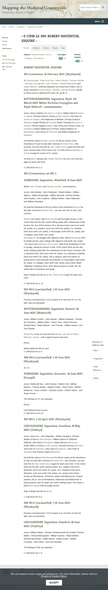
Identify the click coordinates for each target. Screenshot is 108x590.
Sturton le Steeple (31, 119)
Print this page (8, 63)
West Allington (46, 439)
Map (63, 48)
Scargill (29, 377)
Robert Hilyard (61, 80)
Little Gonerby (52, 445)
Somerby (28, 452)
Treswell (52, 122)
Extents (46, 48)
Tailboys (36, 430)
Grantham (64, 426)
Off (60, 58)
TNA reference (38, 58)
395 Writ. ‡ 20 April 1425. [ (40, 419)
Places (4, 45)
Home (4, 27)
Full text (26, 48)
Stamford (64, 522)
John (63, 90)
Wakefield (60, 180)
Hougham (48, 442)
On (65, 58)
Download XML (7, 68)
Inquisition (98, 358)
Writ (96, 350)
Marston (73, 442)
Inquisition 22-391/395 (35, 27)
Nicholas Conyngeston (35, 83)
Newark (70, 309)
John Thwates (52, 83)
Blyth (68, 99)
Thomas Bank (32, 80)
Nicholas (56, 90)
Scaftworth (28, 129)
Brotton (27, 219)
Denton (79, 445)
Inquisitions (21, 27)
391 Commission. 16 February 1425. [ (45, 74)
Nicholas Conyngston (61, 103)
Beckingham (29, 132)
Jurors (48, 55)
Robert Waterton (55, 159)
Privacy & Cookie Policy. (54, 576)
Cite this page (8, 60)
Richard (71, 90)
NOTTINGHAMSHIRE (37, 99)
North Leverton (49, 141)
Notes (96, 378)
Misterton (28, 122)
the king (51, 219)
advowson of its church (48, 244)
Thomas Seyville (77, 80)
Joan (52, 147)
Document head (38, 55)
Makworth (44, 313)
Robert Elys (68, 144)
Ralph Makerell (30, 87)
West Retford (63, 116)
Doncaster (60, 373)
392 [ (37, 173)
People (4, 41)
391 (52, 173)
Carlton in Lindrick (54, 113)
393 (28, 368)
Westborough (48, 457)
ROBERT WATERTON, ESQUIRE (43, 67)
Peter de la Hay (47, 80)
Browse (11, 27)
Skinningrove (29, 238)
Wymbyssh (73, 74)
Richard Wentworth (68, 83)
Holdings (28, 58)
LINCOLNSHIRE (33, 426)
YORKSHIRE (31, 180)
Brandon (56, 452)
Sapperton (62, 449)
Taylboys (37, 526)
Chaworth (52, 132)
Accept (54, 582)
